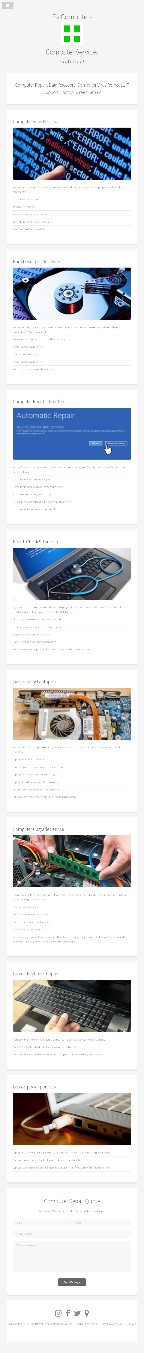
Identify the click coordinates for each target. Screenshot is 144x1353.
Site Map (132, 1324)
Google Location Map (112, 1324)
